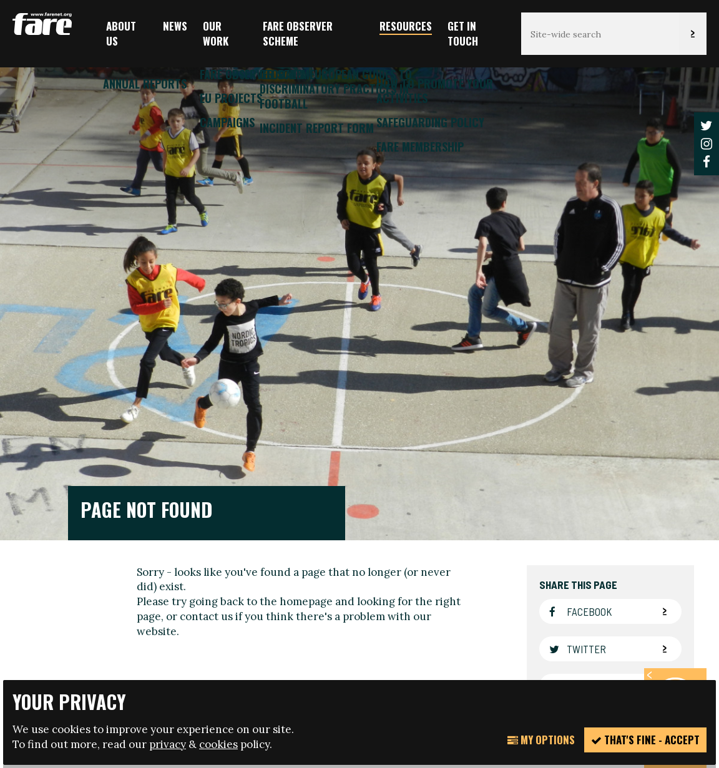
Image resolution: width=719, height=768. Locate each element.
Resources (405, 26)
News (175, 26)
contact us (206, 393)
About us (121, 33)
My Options (541, 739)
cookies (218, 744)
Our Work (215, 33)
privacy (167, 744)
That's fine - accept (645, 739)
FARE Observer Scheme (298, 33)
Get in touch (463, 33)
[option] (359, 296)
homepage (306, 379)
